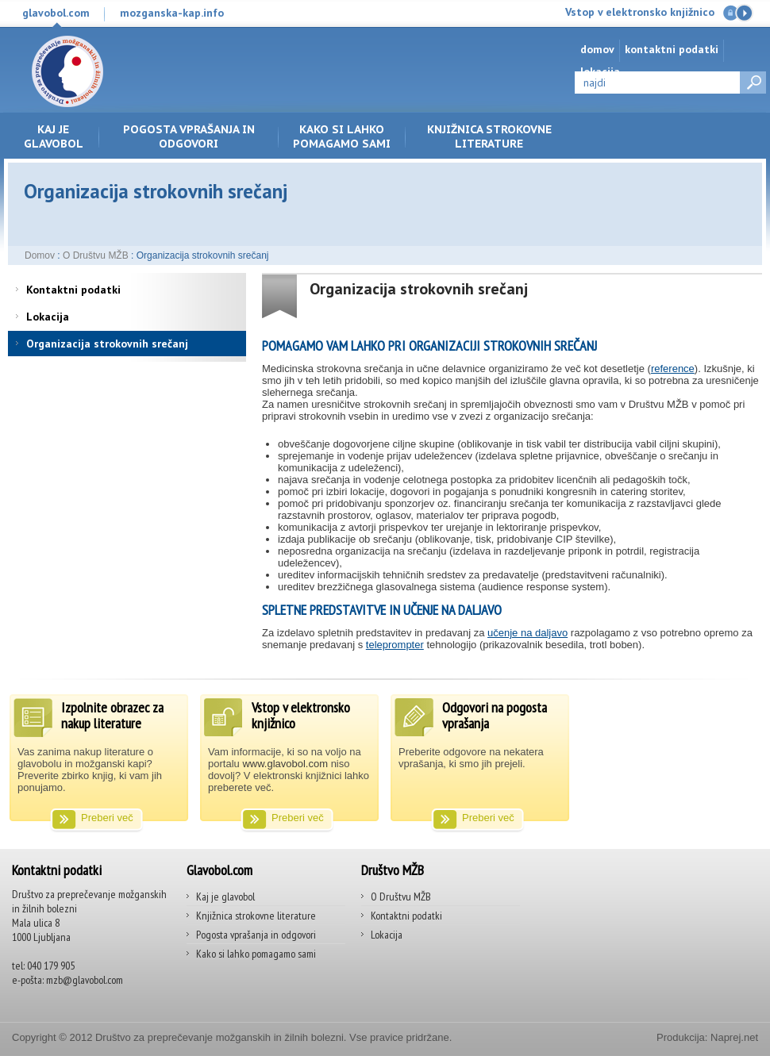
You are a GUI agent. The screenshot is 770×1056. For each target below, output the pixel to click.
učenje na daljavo (527, 633)
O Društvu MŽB (96, 255)
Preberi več (107, 818)
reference (673, 368)
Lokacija (47, 316)
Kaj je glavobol (53, 136)
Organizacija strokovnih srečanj (107, 343)
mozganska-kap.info (172, 13)
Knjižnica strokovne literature (489, 136)
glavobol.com (56, 13)
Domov (597, 49)
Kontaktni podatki (671, 49)
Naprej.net (734, 1037)
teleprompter (395, 645)
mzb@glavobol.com (84, 980)
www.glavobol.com (285, 764)
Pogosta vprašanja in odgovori (189, 136)
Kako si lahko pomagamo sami (342, 136)
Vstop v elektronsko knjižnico (639, 12)
